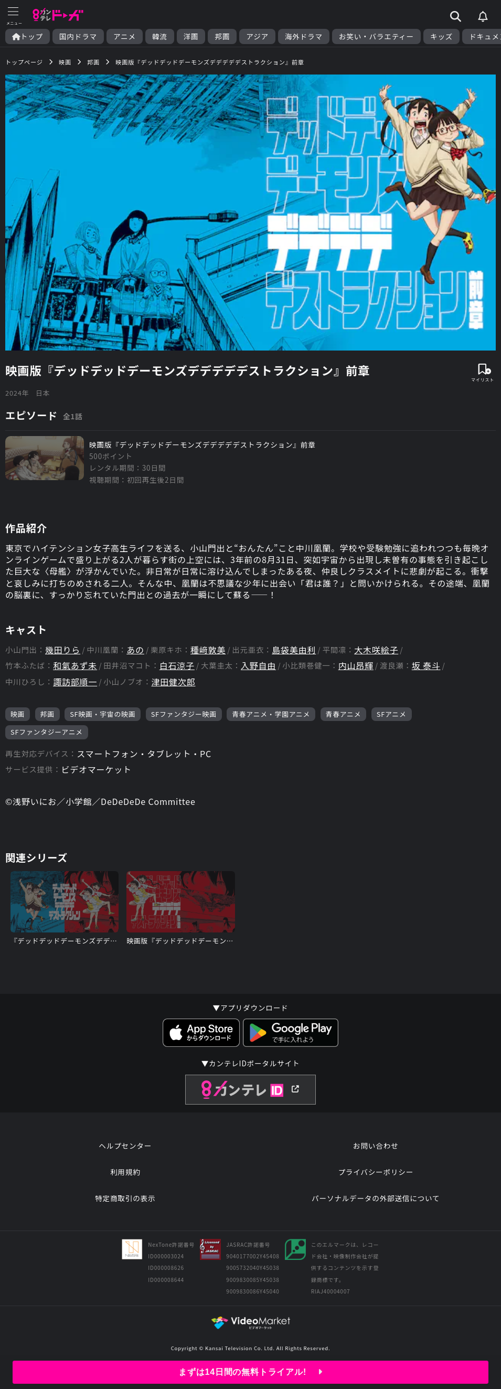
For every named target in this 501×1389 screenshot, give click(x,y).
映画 (17, 714)
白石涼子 (177, 666)
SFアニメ (392, 714)
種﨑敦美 (208, 650)
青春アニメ (343, 714)
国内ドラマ (78, 36)
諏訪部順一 (75, 682)
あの (135, 650)
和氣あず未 (75, 666)
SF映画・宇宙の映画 (102, 714)
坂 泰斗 (426, 666)
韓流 (159, 36)
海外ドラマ (304, 36)
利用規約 (125, 1172)
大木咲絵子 (376, 650)
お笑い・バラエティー (376, 36)
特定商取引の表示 (125, 1198)
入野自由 (258, 666)
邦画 (222, 36)
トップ (27, 36)
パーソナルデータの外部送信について (376, 1198)
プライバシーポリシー (375, 1172)
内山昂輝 (356, 666)
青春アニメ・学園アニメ (271, 714)
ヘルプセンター (125, 1145)
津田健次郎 (173, 682)
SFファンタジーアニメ (46, 732)
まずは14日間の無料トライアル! (250, 1371)
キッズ (441, 36)
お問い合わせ (375, 1145)
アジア (257, 36)
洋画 (191, 36)
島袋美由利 (294, 650)
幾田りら (62, 650)
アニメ (124, 36)
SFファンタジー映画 (184, 714)
